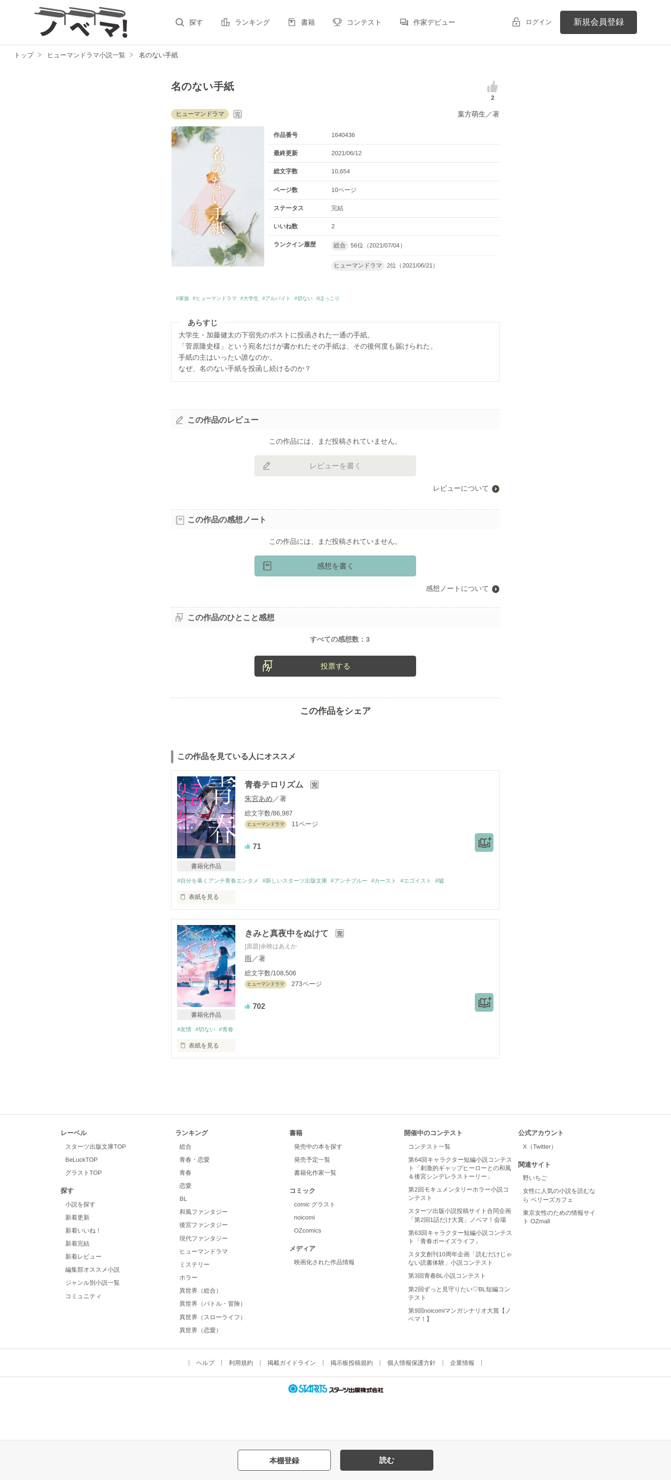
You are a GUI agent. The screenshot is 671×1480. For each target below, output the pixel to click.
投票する (335, 704)
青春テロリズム (275, 823)
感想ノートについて (457, 591)
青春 (185, 1211)
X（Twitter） (540, 1185)
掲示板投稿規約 (351, 1401)
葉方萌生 (472, 114)
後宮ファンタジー (203, 1264)
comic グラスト (315, 1243)
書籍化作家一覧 (315, 1211)
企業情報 (462, 1401)
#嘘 (464, 919)
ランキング (252, 22)
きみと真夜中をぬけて (288, 972)
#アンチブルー (364, 919)
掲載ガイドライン (291, 1401)
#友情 (184, 1068)
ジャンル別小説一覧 (92, 1322)
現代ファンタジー (203, 1277)
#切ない (348, 300)
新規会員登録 (599, 22)
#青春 (231, 1068)
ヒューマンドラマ (203, 1290)
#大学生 (275, 300)
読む (386, 1460)
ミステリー (194, 1303)
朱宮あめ (259, 837)
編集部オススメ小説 (92, 1309)
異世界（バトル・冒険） (212, 1343)
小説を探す (80, 1243)
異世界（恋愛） (200, 1369)
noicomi (304, 1256)
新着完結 (77, 1282)
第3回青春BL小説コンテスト (447, 1315)
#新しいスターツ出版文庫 (305, 919)
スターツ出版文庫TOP (95, 1185)
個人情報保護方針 (411, 1401)
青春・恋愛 (194, 1198)
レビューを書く (335, 469)
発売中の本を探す (318, 1185)
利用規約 (241, 1401)
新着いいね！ (83, 1269)
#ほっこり (381, 300)
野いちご (535, 1217)
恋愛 (185, 1224)
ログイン (539, 22)
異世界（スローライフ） (212, 1356)
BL (183, 1237)
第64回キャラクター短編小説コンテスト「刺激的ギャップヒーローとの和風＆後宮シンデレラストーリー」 (460, 1207)
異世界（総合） (200, 1330)
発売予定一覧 (312, 1198)
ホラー (188, 1316)
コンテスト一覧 (429, 1185)
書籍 (308, 22)
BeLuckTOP (81, 1198)
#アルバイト (311, 300)
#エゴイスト (438, 919)
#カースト (403, 919)
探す (196, 22)
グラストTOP (83, 1211)
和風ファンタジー (203, 1251)
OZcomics (307, 1269)
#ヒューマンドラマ (228, 300)
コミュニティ (83, 1335)
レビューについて (461, 491)
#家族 (184, 300)
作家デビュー (434, 22)
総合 (185, 1185)
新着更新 (77, 1256)
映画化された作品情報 (324, 1301)
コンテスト (364, 22)
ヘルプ (205, 1401)
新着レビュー (83, 1296)
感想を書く (335, 569)
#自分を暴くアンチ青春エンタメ (221, 919)
